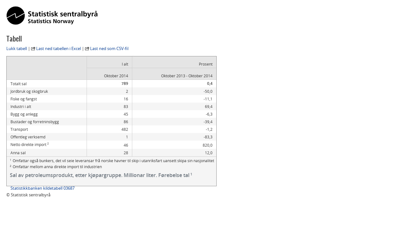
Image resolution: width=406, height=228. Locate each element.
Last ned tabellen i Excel (58, 48)
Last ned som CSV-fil (109, 48)
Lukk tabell (16, 48)
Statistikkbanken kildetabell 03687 (42, 188)
